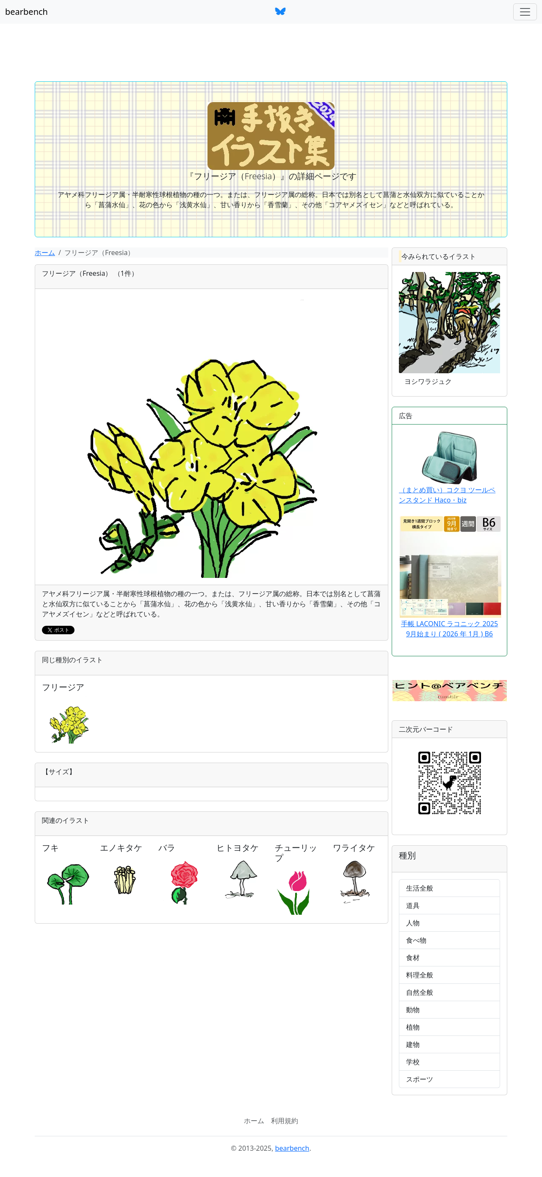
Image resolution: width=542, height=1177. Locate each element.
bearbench (26, 11)
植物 (413, 1027)
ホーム (45, 252)
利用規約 (284, 1120)
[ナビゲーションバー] (525, 11)
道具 (413, 905)
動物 (413, 1009)
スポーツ (419, 1079)
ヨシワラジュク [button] (428, 381)
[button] (450, 689)
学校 (413, 1061)
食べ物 (416, 940)
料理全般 (419, 975)
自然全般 (419, 992)
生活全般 (419, 888)
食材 (413, 957)
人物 (413, 922)
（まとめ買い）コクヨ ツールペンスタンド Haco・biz (447, 468)
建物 (413, 1044)
